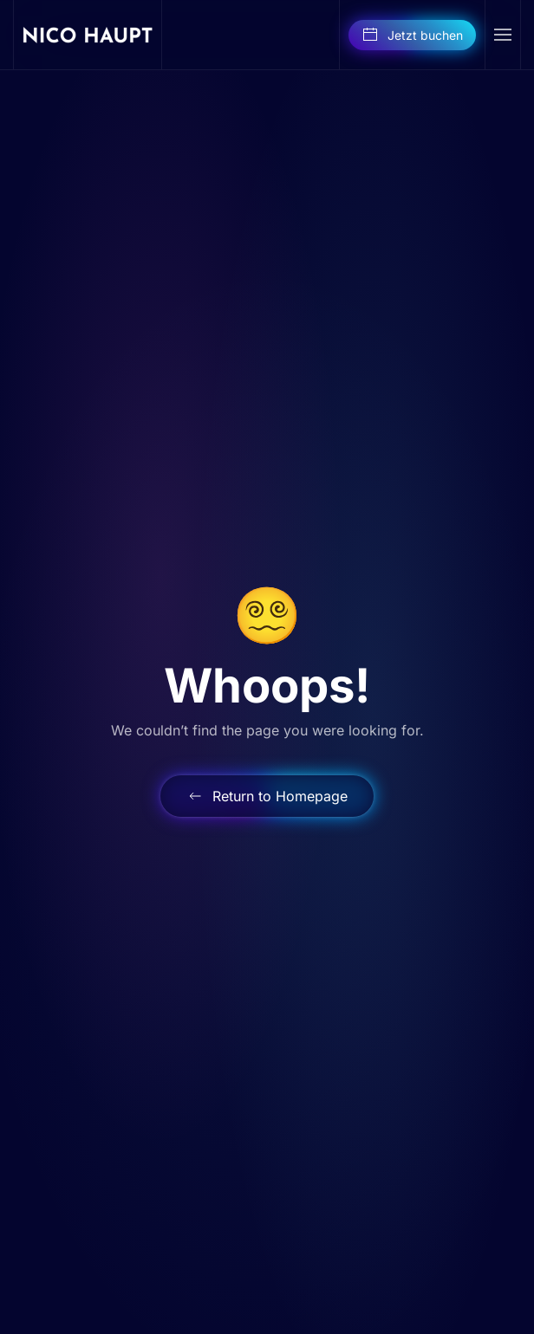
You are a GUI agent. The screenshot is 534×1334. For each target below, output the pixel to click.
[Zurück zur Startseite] (88, 34)
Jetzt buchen (412, 34)
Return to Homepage (267, 796)
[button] (502, 34)
